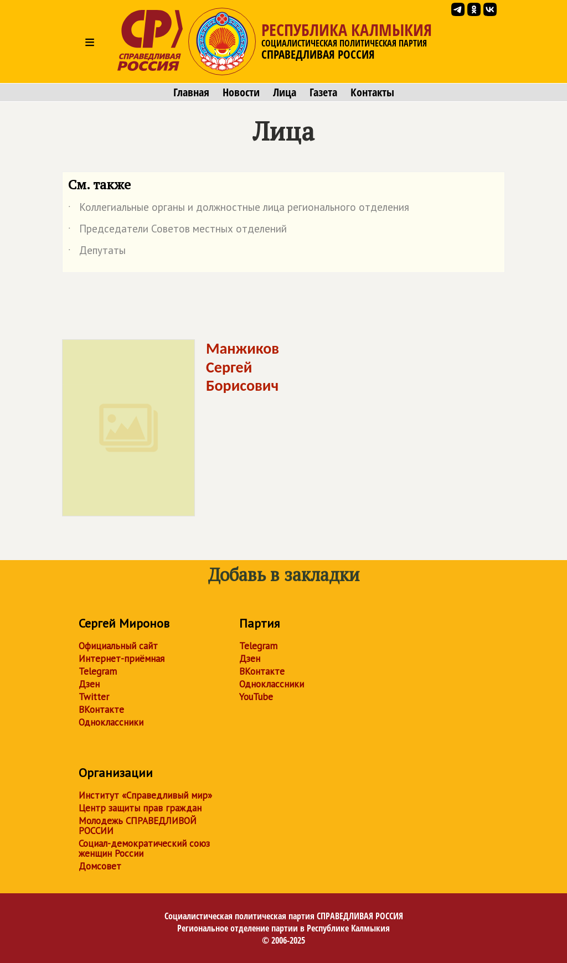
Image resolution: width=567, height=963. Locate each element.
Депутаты (97, 252)
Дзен (89, 684)
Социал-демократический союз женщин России (144, 848)
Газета (323, 92)
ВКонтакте (101, 710)
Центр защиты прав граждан (140, 808)
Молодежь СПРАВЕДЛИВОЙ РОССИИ (138, 826)
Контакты (372, 92)
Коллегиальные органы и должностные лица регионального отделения (238, 209)
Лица (284, 92)
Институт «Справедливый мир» (145, 795)
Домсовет (100, 866)
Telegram (98, 671)
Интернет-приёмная (121, 659)
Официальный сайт (118, 646)
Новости (241, 92)
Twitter (94, 697)
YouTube (256, 697)
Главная (191, 92)
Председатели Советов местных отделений (177, 231)
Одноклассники (111, 722)
